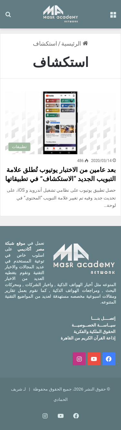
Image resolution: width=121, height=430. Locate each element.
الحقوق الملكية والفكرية (95, 331)
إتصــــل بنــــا (103, 318)
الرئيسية (74, 43)
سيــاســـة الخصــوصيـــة (94, 325)
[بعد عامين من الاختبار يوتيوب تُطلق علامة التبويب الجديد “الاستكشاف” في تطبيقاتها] (60, 122)
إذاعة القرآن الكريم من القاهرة (88, 338)
